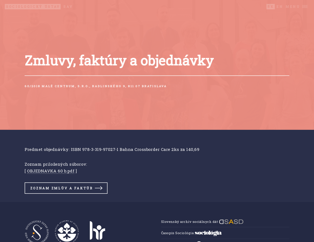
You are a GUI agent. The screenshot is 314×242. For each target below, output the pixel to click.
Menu (293, 6)
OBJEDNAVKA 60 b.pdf (50, 171)
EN (279, 6)
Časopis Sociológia (191, 233)
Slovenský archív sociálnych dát (202, 221)
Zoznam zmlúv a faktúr (61, 188)
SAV (39, 6)
